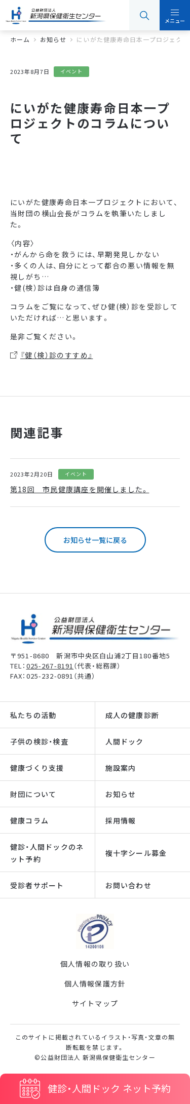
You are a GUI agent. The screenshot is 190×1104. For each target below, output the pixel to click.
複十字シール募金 (136, 853)
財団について (33, 794)
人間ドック (124, 741)
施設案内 (120, 768)
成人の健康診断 (132, 715)
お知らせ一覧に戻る (95, 540)
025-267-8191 (50, 666)
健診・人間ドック (109, 1088)
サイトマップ (95, 1003)
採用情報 (120, 820)
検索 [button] (144, 15)
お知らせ (120, 794)
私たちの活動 (33, 715)
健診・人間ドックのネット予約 (47, 853)
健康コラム (29, 820)
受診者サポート (37, 885)
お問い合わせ (128, 885)
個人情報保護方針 (95, 983)
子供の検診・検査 (39, 741)
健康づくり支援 (37, 768)
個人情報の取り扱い (95, 964)
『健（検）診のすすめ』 (56, 355)
